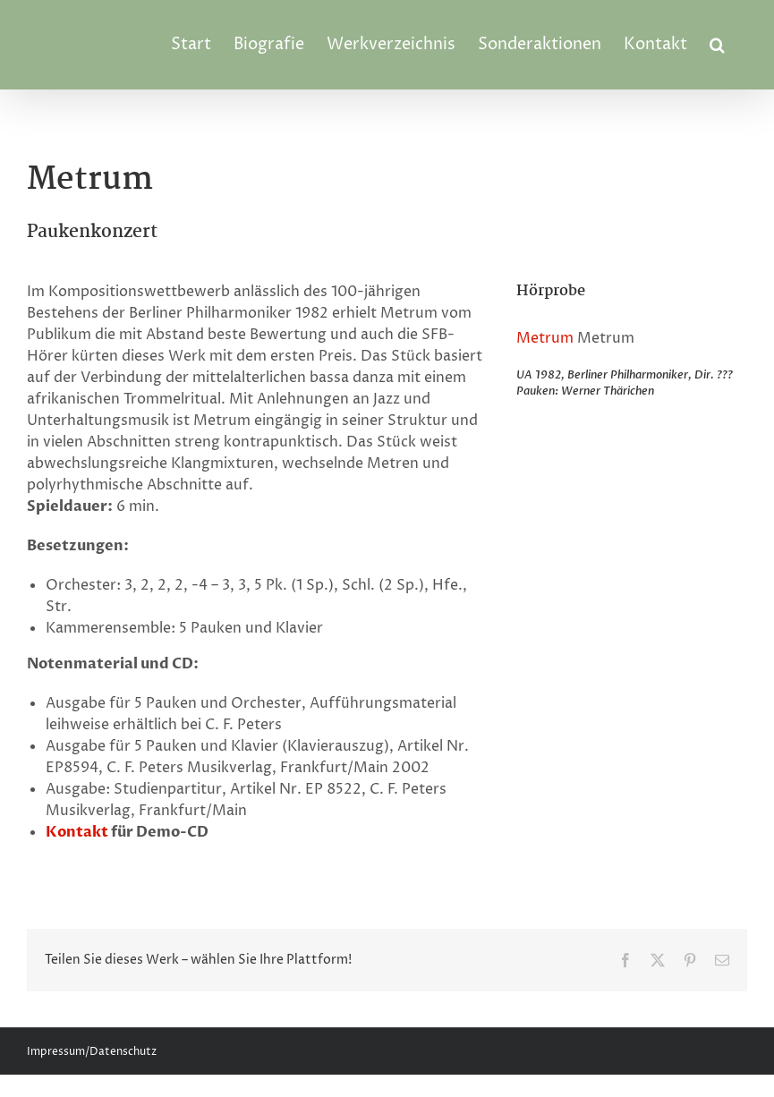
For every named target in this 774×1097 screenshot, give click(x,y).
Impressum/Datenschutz (92, 1051)
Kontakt (77, 832)
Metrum (545, 338)
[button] (717, 44)
